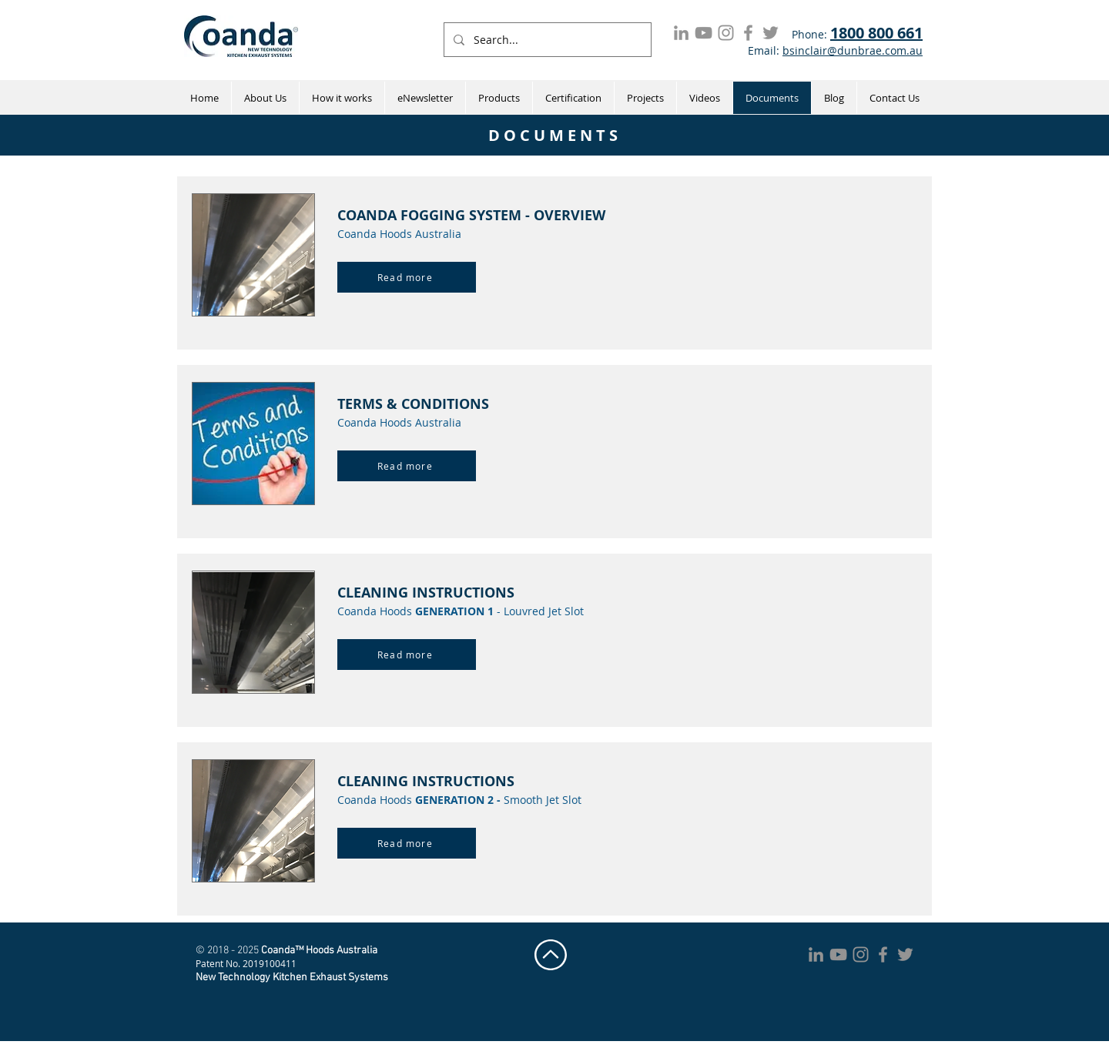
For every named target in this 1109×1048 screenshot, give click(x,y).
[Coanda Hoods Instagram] (725, 32)
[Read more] (406, 277)
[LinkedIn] (681, 32)
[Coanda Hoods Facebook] (748, 32)
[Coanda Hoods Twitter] (770, 32)
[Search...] (546, 39)
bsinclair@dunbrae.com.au (852, 50)
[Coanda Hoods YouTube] (703, 32)
